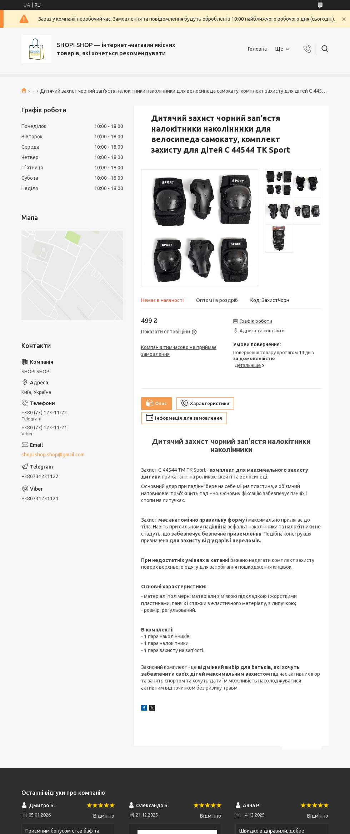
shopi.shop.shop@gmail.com (53, 454)
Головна (257, 49)
